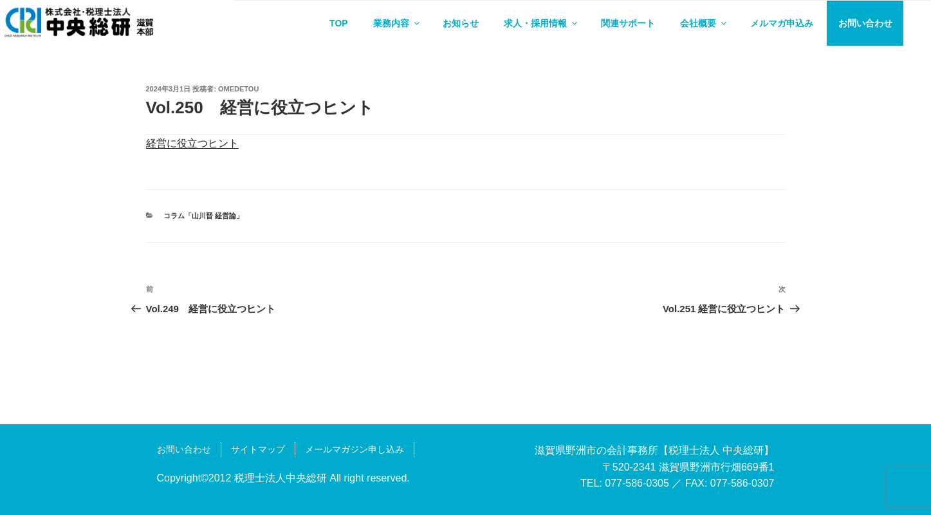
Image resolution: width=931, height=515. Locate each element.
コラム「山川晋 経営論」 (203, 216)
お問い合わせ (865, 23)
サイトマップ (258, 449)
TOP (338, 23)
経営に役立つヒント (192, 143)
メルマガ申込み (781, 23)
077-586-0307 (742, 483)
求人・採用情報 (541, 23)
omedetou (238, 89)
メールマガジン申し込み (354, 449)
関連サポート (628, 23)
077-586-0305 (637, 483)
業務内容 (397, 23)
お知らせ (461, 23)
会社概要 (704, 23)
